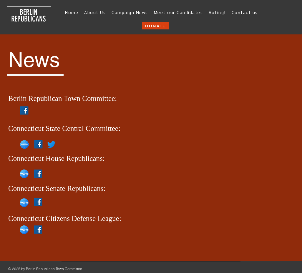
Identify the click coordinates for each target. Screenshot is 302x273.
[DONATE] (155, 25)
